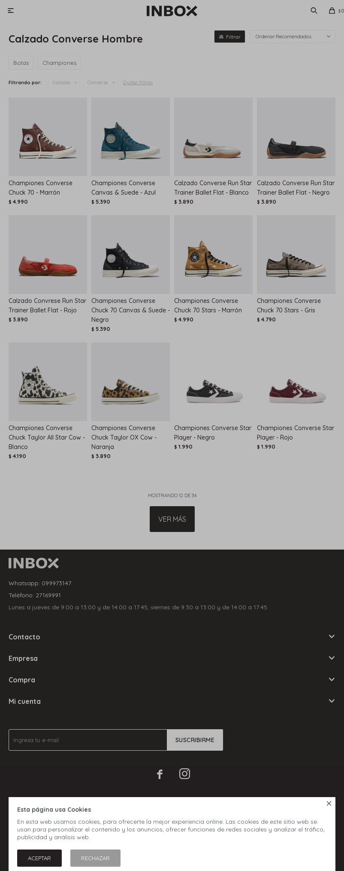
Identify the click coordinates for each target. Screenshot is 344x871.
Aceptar (39, 858)
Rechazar (95, 858)
